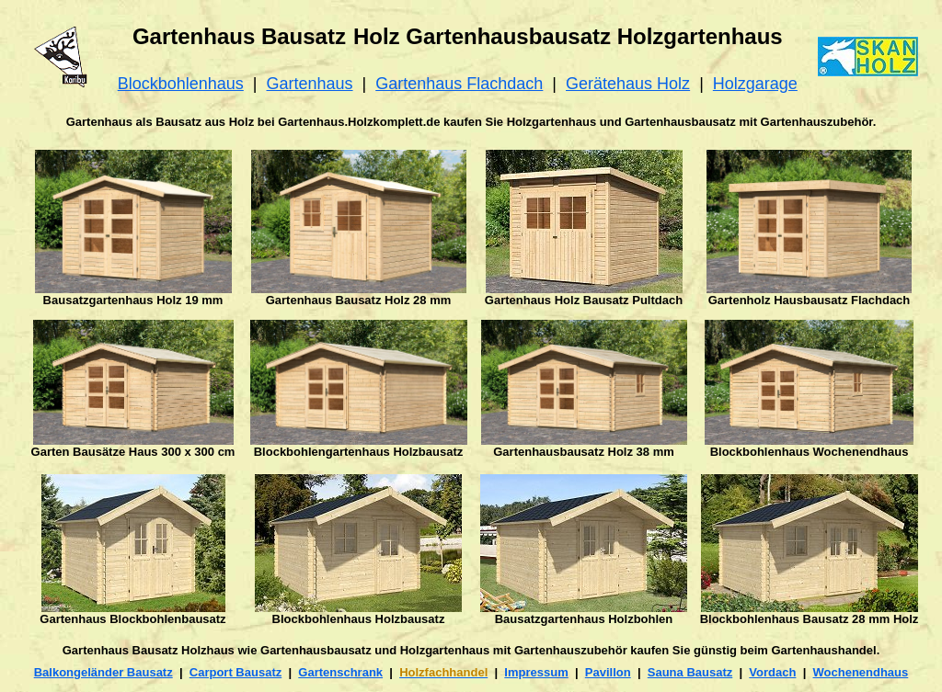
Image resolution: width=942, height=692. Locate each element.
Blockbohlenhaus (181, 83)
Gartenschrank (340, 672)
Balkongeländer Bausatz (103, 672)
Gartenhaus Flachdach (459, 83)
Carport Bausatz (235, 672)
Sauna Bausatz (690, 672)
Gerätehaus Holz (628, 83)
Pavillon (608, 672)
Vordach (772, 672)
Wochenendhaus (861, 672)
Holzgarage (755, 83)
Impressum (536, 672)
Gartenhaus (310, 83)
